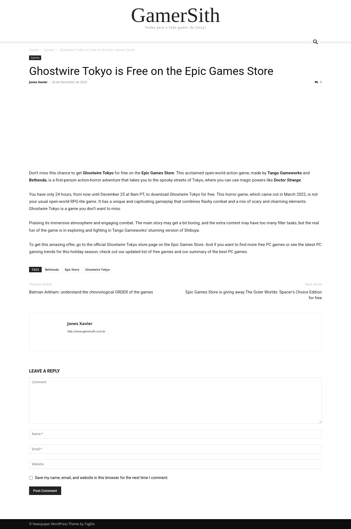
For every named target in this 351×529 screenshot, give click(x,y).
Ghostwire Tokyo (97, 269)
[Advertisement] (175, 128)
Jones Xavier (38, 82)
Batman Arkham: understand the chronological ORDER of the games (91, 292)
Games (49, 49)
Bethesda (52, 269)
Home (33, 49)
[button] (315, 42)
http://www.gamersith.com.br (86, 331)
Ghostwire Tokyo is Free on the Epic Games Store (151, 71)
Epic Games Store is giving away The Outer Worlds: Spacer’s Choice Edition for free (254, 295)
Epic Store (72, 269)
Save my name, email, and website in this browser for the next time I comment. (101, 477)
